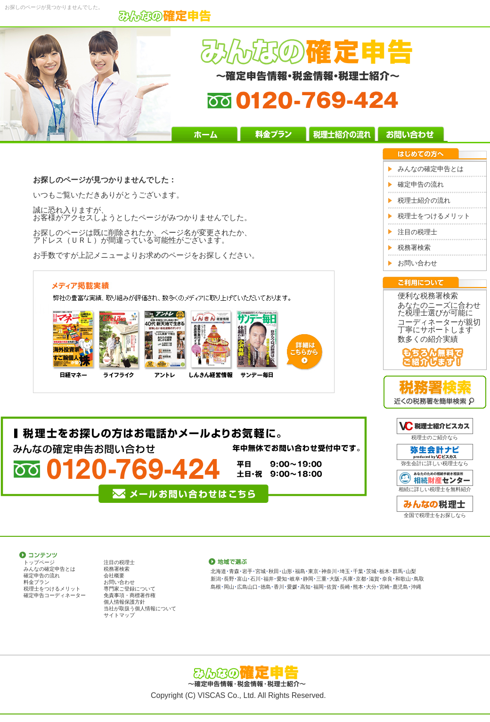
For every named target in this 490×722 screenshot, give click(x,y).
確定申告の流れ (421, 184)
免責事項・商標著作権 (129, 595)
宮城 (260, 571)
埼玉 (345, 571)
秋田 (274, 571)
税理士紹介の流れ (424, 200)
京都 (361, 579)
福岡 (318, 587)
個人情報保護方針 (124, 602)
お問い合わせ (417, 263)
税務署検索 (414, 247)
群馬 (397, 571)
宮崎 (384, 587)
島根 (216, 587)
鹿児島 (400, 587)
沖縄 (416, 587)
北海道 (218, 571)
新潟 (216, 579)
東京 (313, 571)
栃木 (384, 571)
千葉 (358, 571)
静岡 (308, 579)
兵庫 (348, 579)
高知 (305, 587)
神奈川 (329, 571)
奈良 (387, 579)
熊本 (358, 587)
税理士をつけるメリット (434, 216)
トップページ (39, 562)
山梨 (411, 571)
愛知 (282, 579)
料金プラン (36, 582)
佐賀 (332, 587)
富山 (242, 579)
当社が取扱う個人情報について (140, 608)
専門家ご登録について (129, 588)
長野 (229, 579)
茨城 (371, 571)
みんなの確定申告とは (431, 168)
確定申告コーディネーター (55, 595)
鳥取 (419, 579)
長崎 (345, 587)
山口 (252, 587)
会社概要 (114, 575)
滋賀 (374, 579)
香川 (279, 587)
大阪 (334, 579)
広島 (242, 587)
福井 (268, 579)
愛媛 (292, 587)
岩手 (247, 571)
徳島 (266, 587)
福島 (300, 571)
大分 (371, 587)
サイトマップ (119, 615)
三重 (321, 579)
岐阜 (295, 579)
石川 (255, 579)
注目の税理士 (417, 232)
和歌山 (403, 579)
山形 (287, 571)
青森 (234, 571)
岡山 (229, 587)
